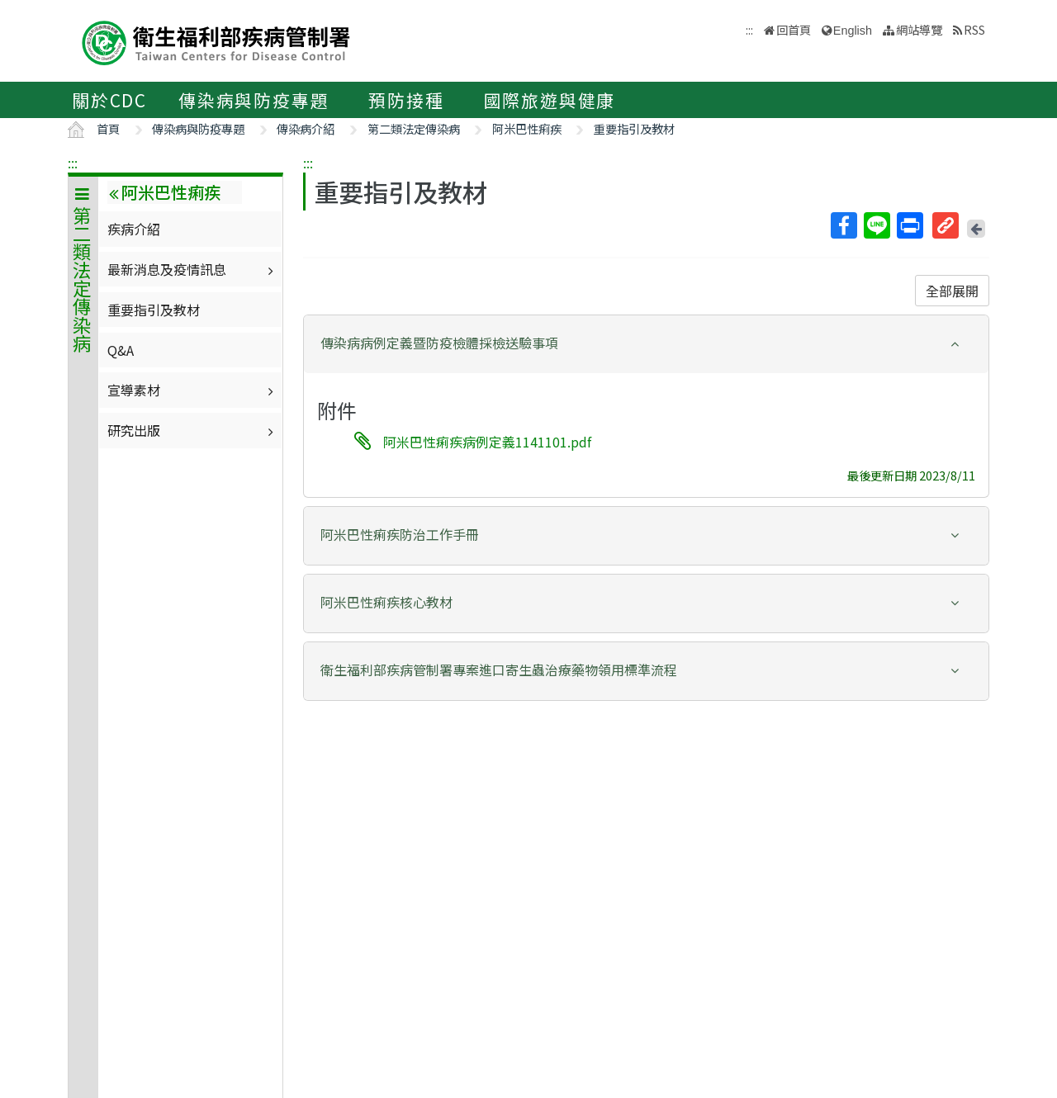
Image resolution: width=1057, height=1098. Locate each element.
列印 (909, 225)
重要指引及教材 (634, 128)
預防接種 (405, 100)
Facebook (843, 225)
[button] (646, 343)
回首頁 (793, 29)
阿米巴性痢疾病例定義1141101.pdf (487, 442)
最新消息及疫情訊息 (192, 269)
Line (876, 225)
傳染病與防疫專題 (253, 100)
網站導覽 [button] (919, 29)
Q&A (120, 350)
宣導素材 (192, 390)
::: (73, 163)
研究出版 (192, 430)
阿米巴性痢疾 (527, 128)
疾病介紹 (133, 229)
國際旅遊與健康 (550, 100)
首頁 (108, 128)
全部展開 (952, 291)
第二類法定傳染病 (413, 128)
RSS (974, 29)
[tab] (646, 344)
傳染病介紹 (305, 128)
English (852, 30)
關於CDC (109, 100)
